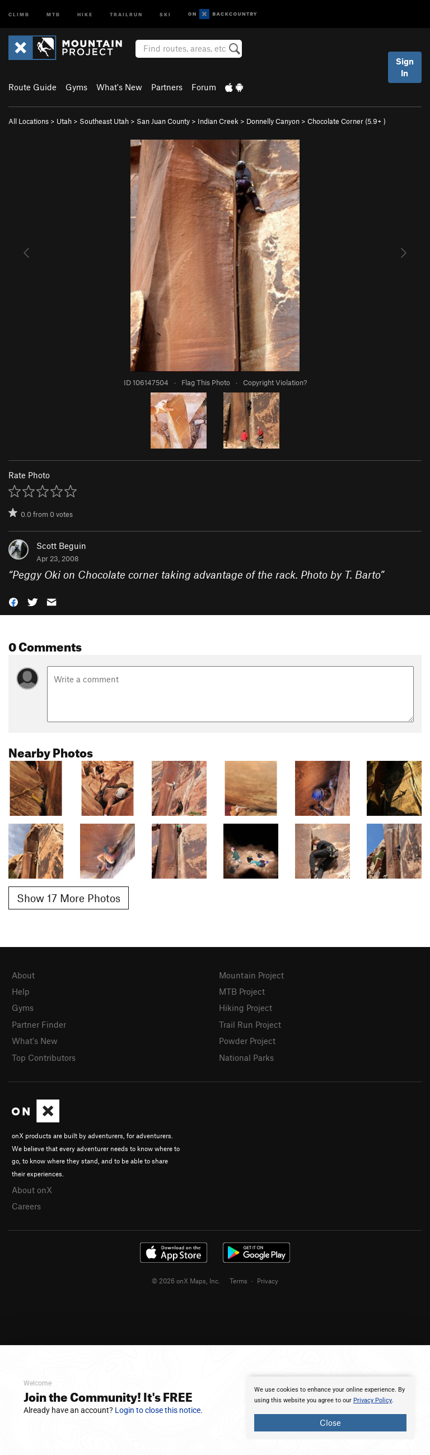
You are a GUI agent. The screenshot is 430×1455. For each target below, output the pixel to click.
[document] (330, 1407)
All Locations (28, 121)
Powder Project (247, 1041)
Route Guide (32, 87)
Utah (64, 121)
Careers (26, 1206)
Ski (165, 13)
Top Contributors (44, 1057)
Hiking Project (245, 1008)
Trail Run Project (250, 1024)
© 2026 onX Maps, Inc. (186, 1281)
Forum (203, 87)
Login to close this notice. (159, 1410)
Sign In (405, 67)
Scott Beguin (61, 546)
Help (21, 991)
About (23, 975)
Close (330, 1422)
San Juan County (163, 121)
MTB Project (242, 991)
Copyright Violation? (275, 382)
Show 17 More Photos (68, 898)
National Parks (246, 1057)
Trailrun (126, 13)
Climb (19, 13)
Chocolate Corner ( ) (346, 121)
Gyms (76, 87)
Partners (167, 87)
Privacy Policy (372, 1400)
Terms (238, 1281)
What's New (119, 87)
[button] (13, 600)
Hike (85, 13)
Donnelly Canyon (273, 121)
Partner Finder (39, 1024)
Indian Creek (218, 121)
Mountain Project (251, 975)
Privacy (267, 1281)
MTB (53, 13)
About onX (32, 1190)
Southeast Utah (104, 121)
